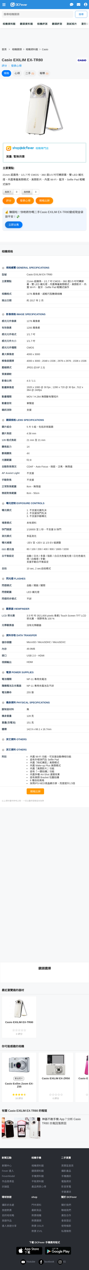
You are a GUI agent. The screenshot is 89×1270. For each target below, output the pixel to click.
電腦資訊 (66, 1181)
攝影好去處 (8, 1205)
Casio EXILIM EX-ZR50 (56, 1078)
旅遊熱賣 (7, 1210)
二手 (29, 73)
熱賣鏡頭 (36, 1220)
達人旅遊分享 (9, 1225)
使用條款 (66, 1225)
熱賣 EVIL (37, 1231)
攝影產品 (66, 1170)
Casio (45, 49)
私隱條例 (66, 1231)
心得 (17, 73)
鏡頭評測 (57, 24)
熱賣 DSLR (38, 1225)
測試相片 (72, 24)
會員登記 (66, 1220)
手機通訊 (66, 1176)
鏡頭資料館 (26, 24)
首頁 (4, 49)
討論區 (5, 1186)
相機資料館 (9, 24)
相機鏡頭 (17, 49)
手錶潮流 (66, 1191)
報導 (44, 73)
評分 (4, 65)
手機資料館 (38, 1176)
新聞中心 (7, 1165)
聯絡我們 (66, 1210)
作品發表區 (8, 1181)
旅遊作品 (7, 1220)
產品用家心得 (39, 1186)
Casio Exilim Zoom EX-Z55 (19, 1085)
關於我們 (66, 1205)
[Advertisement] (45, 836)
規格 (6, 73)
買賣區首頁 (67, 1165)
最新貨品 (36, 1210)
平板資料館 (38, 1181)
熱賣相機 (36, 1215)
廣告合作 (66, 1215)
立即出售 (14, 224)
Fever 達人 (8, 1170)
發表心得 (16, 65)
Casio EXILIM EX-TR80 (19, 1022)
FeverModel (8, 1176)
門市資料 (36, 1205)
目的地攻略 (8, 1215)
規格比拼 (44, 200)
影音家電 (66, 1186)
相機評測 (42, 24)
